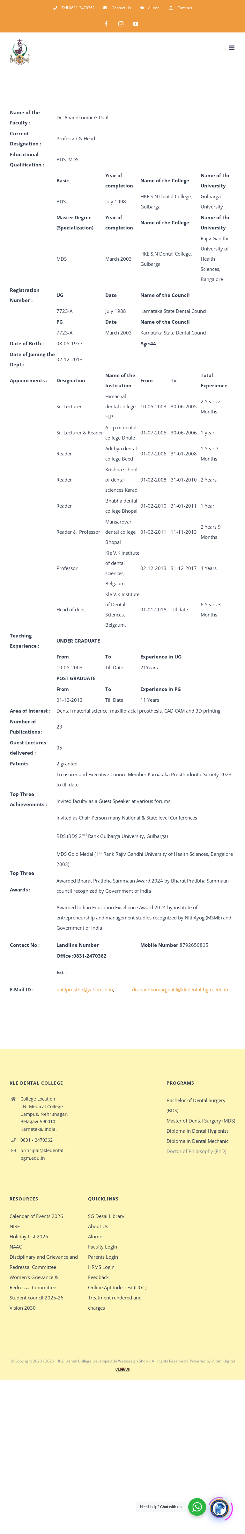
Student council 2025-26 (36, 1297)
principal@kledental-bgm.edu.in (42, 1154)
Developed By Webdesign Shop (120, 1361)
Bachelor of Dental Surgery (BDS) (196, 1105)
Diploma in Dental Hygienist (197, 1131)
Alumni (96, 1236)
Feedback (98, 1277)
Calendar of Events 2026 (36, 1216)
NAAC (16, 1246)
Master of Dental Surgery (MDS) (201, 1120)
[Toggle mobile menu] (232, 48)
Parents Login (103, 1257)
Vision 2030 (23, 1308)
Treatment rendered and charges (115, 1302)
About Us (98, 1226)
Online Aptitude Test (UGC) (117, 1287)
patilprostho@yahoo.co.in (84, 989)
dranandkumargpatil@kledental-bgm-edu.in (180, 989)
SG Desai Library (106, 1216)
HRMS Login (101, 1267)
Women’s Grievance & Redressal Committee (34, 1282)
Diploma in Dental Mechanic (197, 1141)
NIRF (15, 1226)
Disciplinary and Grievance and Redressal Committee (44, 1262)
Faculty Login (102, 1246)
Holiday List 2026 (29, 1236)
